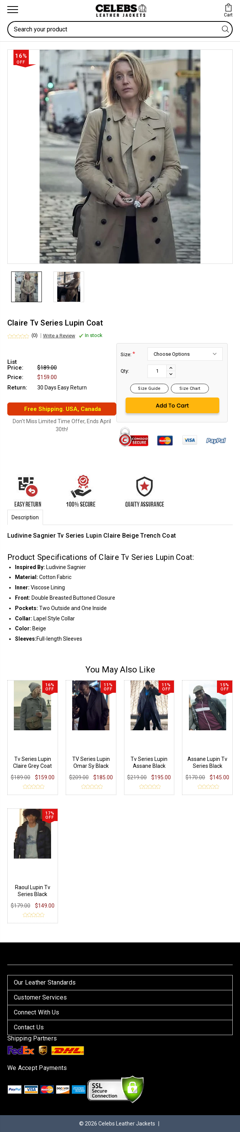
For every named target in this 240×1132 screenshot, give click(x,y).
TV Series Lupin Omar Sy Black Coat (91, 766)
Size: (128, 354)
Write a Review (59, 336)
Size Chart (189, 388)
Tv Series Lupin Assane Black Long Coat (149, 766)
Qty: (125, 370)
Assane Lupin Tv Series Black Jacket (207, 766)
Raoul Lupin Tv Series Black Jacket (32, 894)
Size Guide (149, 388)
